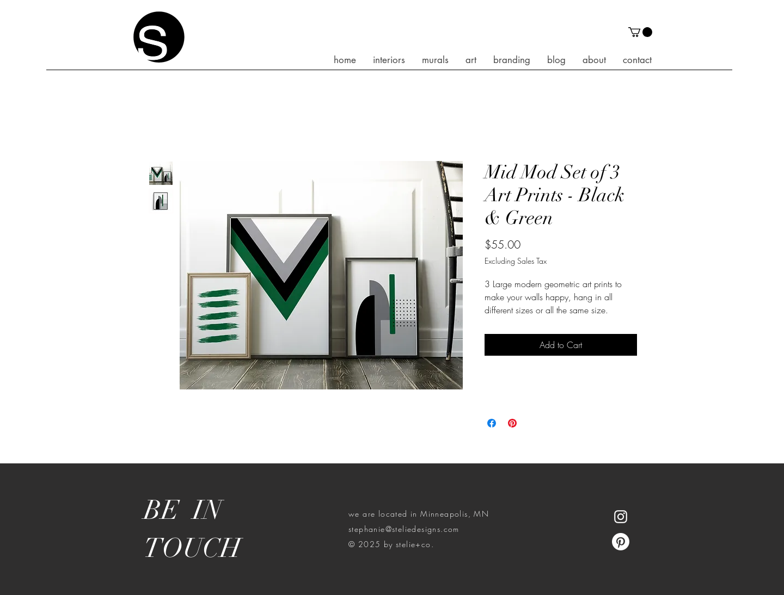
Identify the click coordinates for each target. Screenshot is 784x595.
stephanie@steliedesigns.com (404, 529)
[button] (640, 32)
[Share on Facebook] (491, 423)
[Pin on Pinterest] (512, 423)
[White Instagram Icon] (620, 516)
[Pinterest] (620, 541)
